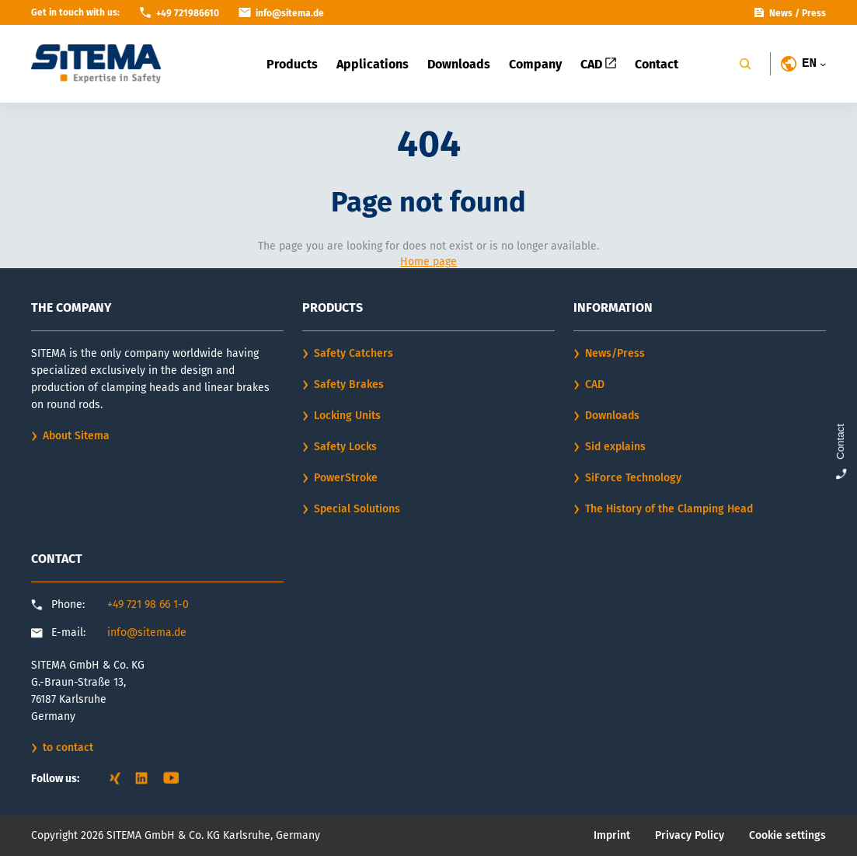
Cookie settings (787, 835)
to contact (68, 747)
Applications (372, 64)
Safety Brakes (349, 384)
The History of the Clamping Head (669, 508)
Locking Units (347, 415)
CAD (598, 64)
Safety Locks (345, 446)
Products (292, 64)
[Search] (745, 63)
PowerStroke (346, 477)
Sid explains (615, 446)
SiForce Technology (633, 477)
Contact (656, 64)
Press (814, 13)
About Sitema (76, 435)
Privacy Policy (689, 835)
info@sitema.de (146, 632)
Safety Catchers (353, 353)
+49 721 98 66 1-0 (148, 604)
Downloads (458, 64)
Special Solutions (357, 508)
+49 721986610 (187, 13)
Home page (428, 261)
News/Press (615, 353)
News (781, 13)
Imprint (612, 835)
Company (535, 64)
